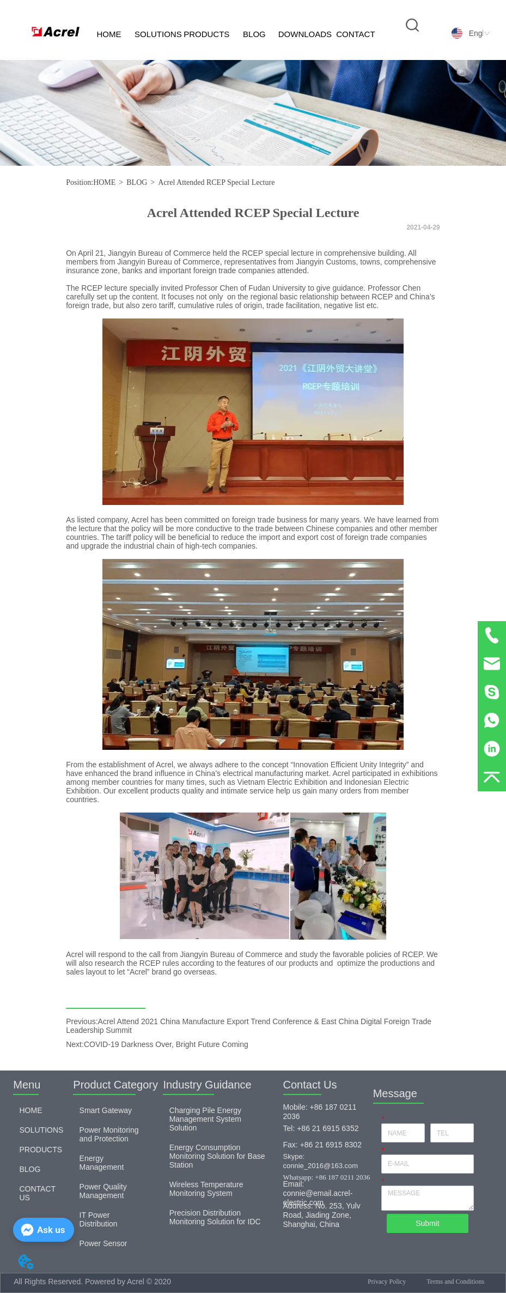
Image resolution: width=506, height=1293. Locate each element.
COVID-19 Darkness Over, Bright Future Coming (166, 1044)
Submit (428, 1223)
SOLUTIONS (158, 34)
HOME (108, 34)
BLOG (254, 34)
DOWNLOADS (305, 34)
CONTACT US (355, 44)
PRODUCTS (206, 34)
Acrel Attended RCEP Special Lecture (216, 182)
